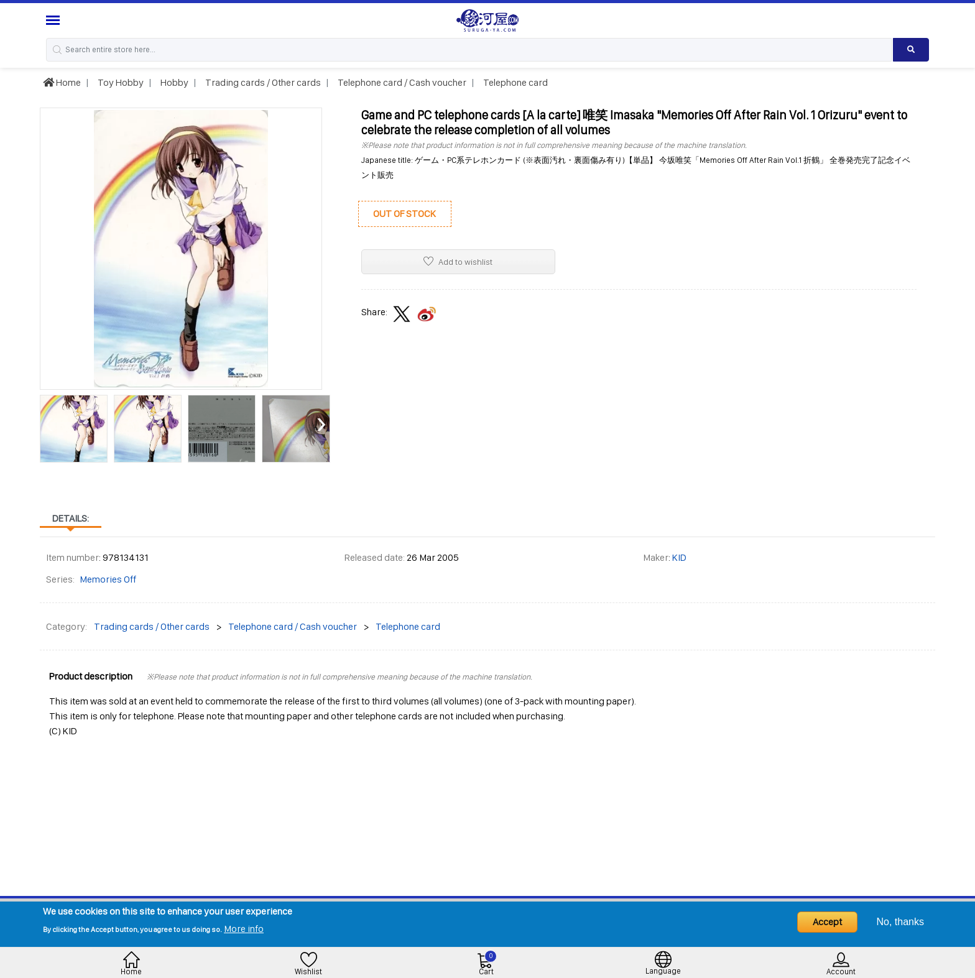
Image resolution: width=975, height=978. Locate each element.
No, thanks (900, 921)
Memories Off (108, 579)
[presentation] (49, 423)
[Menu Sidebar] (54, 20)
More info (244, 928)
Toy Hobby (120, 82)
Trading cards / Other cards (262, 82)
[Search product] (911, 50)
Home (62, 82)
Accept (827, 922)
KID (679, 557)
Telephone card (514, 82)
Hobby (173, 82)
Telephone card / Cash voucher (401, 82)
